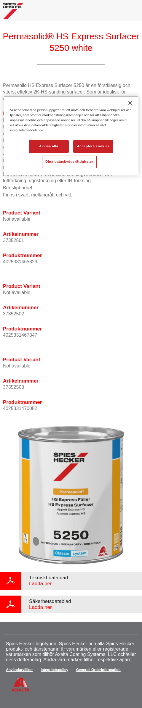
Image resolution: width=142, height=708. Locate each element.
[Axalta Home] (13, 13)
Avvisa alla (48, 146)
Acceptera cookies (93, 146)
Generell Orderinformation (98, 670)
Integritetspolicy (54, 670)
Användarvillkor (19, 670)
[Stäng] (130, 102)
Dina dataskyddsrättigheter (69, 161)
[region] (71, 135)
